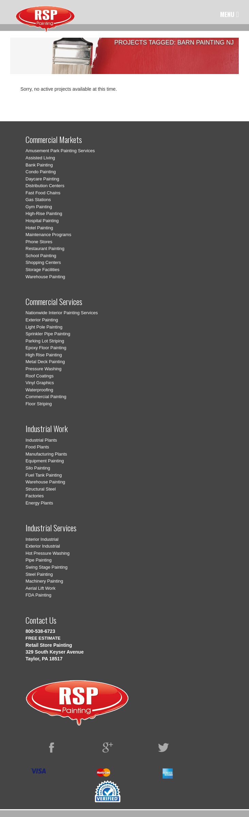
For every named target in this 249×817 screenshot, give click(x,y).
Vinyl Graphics (40, 382)
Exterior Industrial (43, 546)
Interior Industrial (42, 539)
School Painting (41, 255)
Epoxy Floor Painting (46, 347)
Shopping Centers (43, 262)
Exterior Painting (42, 319)
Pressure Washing (44, 368)
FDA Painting (38, 595)
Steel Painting (39, 574)
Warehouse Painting (45, 276)
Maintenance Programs (48, 234)
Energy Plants (39, 502)
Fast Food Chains (43, 192)
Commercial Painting (46, 396)
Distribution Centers (45, 185)
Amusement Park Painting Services (60, 150)
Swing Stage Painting (47, 567)
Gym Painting (39, 206)
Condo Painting (41, 171)
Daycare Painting (42, 178)
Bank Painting (39, 164)
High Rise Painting (44, 354)
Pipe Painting (39, 560)
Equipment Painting (45, 460)
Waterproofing (39, 389)
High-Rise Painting (44, 213)
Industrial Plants (41, 440)
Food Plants (37, 446)
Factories (35, 495)
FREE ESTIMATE (43, 638)
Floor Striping (39, 403)
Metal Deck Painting (45, 361)
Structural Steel (41, 489)
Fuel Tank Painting (44, 475)
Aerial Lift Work (40, 588)
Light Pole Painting (44, 327)
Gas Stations (38, 199)
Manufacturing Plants (46, 454)
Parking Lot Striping (45, 340)
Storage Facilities (43, 269)
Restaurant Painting (45, 248)
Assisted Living (40, 157)
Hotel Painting (39, 227)
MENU (229, 14)
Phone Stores (39, 241)
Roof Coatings (39, 375)
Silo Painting (38, 467)
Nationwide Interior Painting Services (62, 312)
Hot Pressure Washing (48, 553)
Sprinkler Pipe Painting (48, 333)
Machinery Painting (44, 581)
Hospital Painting (42, 220)
